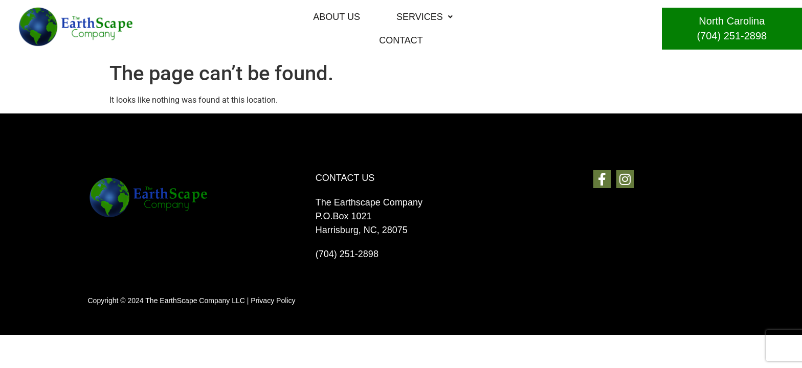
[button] (402, 28)
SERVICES (402, 29)
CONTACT (489, 29)
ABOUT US (314, 29)
